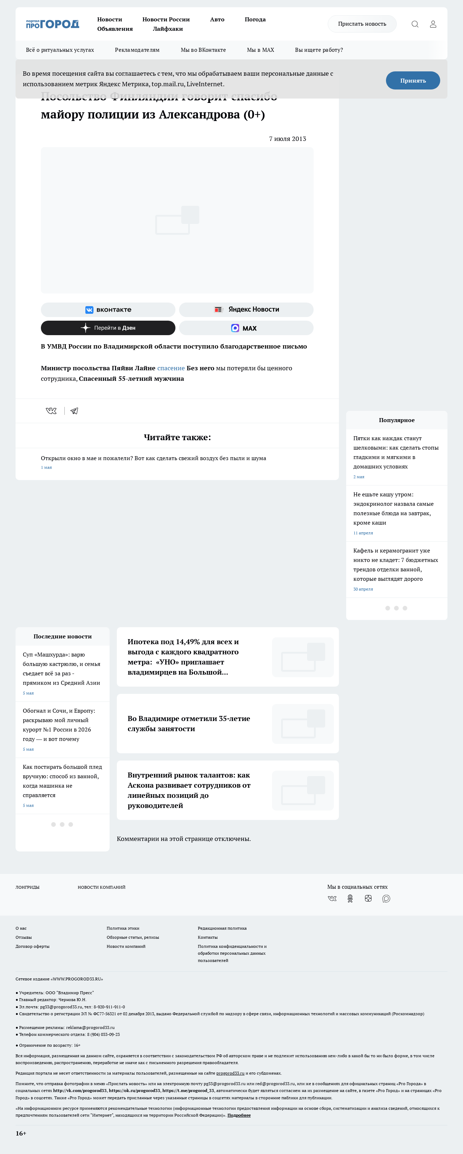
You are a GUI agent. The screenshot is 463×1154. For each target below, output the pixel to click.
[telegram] (76, 411)
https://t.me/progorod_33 (188, 1090)
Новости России (166, 19)
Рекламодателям (137, 49)
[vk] (52, 411)
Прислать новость (362, 23)
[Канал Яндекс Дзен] (108, 328)
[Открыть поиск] (415, 24)
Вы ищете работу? (319, 49)
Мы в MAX (260, 49)
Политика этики (123, 928)
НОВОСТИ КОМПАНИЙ (102, 887)
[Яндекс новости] (246, 310)
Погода (255, 19)
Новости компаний (126, 946)
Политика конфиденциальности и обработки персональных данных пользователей (232, 953)
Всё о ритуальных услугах (60, 49)
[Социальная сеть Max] (246, 328)
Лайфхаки (168, 28)
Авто (217, 19)
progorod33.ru (230, 1073)
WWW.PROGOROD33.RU (77, 979)
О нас (21, 928)
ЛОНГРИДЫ (27, 887)
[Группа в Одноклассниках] (350, 898)
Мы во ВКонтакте (203, 49)
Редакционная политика (222, 928)
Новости (109, 19)
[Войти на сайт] (433, 24)
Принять (413, 80)
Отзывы (24, 937)
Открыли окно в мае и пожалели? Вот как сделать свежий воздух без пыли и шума (177, 463)
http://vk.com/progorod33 (80, 1090)
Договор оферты (33, 946)
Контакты (208, 937)
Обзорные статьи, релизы (133, 937)
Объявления (115, 28)
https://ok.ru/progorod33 (134, 1090)
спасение (171, 368)
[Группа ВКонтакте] (108, 310)
